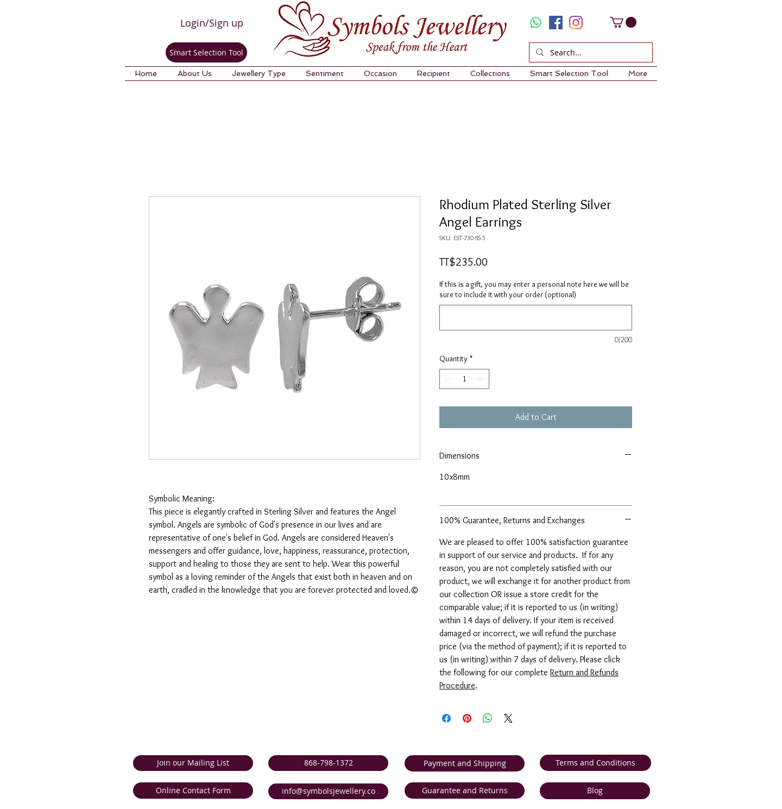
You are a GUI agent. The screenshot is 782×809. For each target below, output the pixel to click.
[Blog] (595, 790)
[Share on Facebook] (446, 718)
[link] (623, 22)
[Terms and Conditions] (595, 763)
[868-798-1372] (328, 763)
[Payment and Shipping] (465, 763)
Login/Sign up (211, 22)
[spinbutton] (464, 378)
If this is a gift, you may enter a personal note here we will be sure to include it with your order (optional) (534, 289)
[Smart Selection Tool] (206, 52)
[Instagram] (576, 22)
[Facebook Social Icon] (556, 22)
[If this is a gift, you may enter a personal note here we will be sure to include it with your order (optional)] (536, 317)
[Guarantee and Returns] (465, 790)
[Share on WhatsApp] (487, 718)
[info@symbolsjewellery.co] (328, 791)
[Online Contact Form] (193, 790)
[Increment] (481, 378)
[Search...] (589, 52)
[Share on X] (508, 718)
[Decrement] (448, 378)
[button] (194, 73)
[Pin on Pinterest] (467, 718)
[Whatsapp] (536, 22)
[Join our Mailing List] (193, 763)
